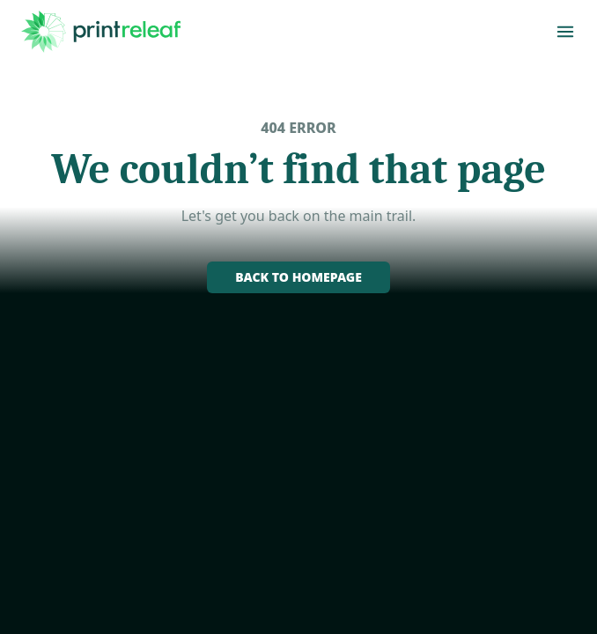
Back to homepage (298, 277)
